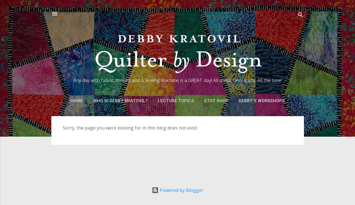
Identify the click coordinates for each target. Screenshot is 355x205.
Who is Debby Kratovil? (120, 100)
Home (76, 100)
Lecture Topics (176, 100)
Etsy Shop (216, 100)
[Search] (300, 15)
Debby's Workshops (262, 100)
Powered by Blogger (177, 190)
